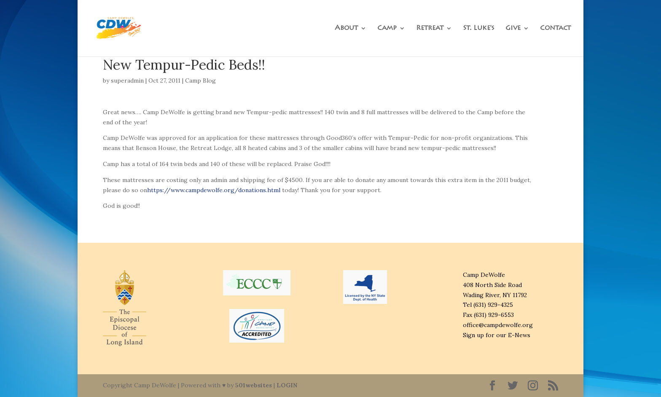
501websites (253, 385)
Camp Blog (200, 80)
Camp (387, 28)
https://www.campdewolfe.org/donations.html (213, 190)
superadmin (127, 80)
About (346, 28)
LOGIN (287, 385)
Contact (555, 28)
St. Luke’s (478, 28)
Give (513, 28)
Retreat (429, 28)
